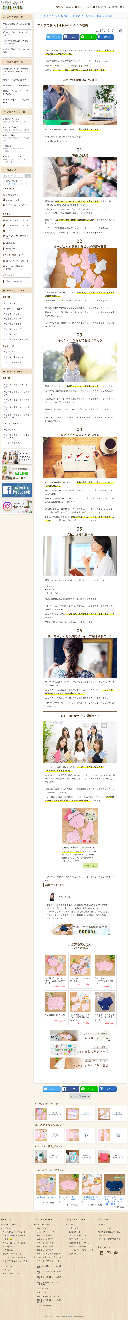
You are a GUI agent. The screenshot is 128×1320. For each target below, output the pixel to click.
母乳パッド (9, 1270)
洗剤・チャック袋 (14, 281)
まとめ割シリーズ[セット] (17, 225)
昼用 (14, 184)
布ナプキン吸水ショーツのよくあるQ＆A (16, 416)
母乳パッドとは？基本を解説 (16, 85)
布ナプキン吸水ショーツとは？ (16, 385)
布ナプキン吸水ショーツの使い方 (16, 400)
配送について (74, 1232)
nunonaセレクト (14, 200)
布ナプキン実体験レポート (16, 357)
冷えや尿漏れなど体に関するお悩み (16, 138)
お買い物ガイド (99, 6)
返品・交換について (77, 1239)
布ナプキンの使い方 (13, 329)
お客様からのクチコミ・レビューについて (16, 159)
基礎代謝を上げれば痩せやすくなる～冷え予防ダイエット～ (16, 71)
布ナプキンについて (83, 6)
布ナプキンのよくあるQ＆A (16, 339)
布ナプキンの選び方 (13, 319)
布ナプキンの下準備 (13, 324)
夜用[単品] (11, 248)
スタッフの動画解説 (13, 362)
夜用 (19, 184)
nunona (69, 1316)
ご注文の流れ (74, 1228)
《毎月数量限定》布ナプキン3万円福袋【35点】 (91, 1199)
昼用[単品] (11, 243)
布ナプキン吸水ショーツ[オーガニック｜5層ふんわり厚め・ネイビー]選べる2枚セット (113, 1200)
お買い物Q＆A (75, 1253)
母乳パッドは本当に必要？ (15, 80)
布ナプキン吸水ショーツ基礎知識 (47, 1257)
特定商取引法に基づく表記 (109, 1232)
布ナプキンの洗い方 (13, 334)
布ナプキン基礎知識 (42, 1224)
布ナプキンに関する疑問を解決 (16, 128)
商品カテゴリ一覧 (8, 1224)
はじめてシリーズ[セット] (17, 220)
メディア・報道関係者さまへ (110, 1239)
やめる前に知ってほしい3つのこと (16, 25)
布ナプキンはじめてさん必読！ (16, 120)
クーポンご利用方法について (81, 1250)
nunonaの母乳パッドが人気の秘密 (16, 101)
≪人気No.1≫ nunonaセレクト (45, 1198)
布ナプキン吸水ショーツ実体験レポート (16, 436)
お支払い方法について (78, 1235)
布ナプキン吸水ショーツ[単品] (17, 267)
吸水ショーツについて (64, 6)
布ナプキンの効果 (12, 313)
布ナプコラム (10, 352)
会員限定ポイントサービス (80, 1242)
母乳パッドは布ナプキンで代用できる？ (16, 92)
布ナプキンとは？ (12, 303)
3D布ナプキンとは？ (13, 308)
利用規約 (102, 1224)
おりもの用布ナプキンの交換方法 (16, 50)
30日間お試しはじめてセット (17, 206)
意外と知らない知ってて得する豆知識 (16, 148)
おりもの (6, 184)
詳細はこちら (90, 865)
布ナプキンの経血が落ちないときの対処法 (16, 42)
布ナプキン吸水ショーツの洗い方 (16, 408)
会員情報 (113, 6)
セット (25, 184)
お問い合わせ (103, 1235)
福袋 (8, 230)
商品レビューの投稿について (81, 1246)
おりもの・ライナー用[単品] (17, 236)
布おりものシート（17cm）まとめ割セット (68, 1199)
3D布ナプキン (12, 194)
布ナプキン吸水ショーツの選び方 (16, 393)
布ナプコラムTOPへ (80, 1096)
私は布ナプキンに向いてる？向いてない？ (16, 33)
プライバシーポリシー (107, 1228)
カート (123, 6)
